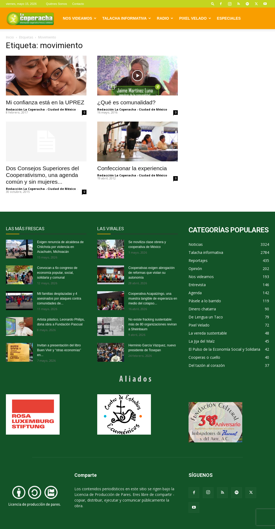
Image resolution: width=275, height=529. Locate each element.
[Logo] (30, 18)
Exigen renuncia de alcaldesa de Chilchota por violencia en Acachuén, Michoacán (60, 247)
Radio (165, 18)
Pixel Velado (195, 18)
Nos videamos (79, 18)
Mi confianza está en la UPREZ (45, 102)
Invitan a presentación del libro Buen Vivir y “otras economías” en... (59, 350)
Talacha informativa (126, 18)
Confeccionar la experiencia (132, 168)
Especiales (229, 18)
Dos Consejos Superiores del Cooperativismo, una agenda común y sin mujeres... (42, 175)
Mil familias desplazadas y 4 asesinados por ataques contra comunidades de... (59, 298)
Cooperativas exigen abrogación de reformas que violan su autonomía (151, 272)
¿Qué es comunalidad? (126, 102)
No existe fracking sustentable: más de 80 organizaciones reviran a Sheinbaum (152, 324)
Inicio (10, 37)
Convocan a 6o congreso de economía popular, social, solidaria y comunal (57, 272)
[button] (213, 4)
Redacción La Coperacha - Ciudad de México (41, 109)
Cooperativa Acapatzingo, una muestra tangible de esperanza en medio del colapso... (152, 298)
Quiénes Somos (56, 3)
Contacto (78, 3)
